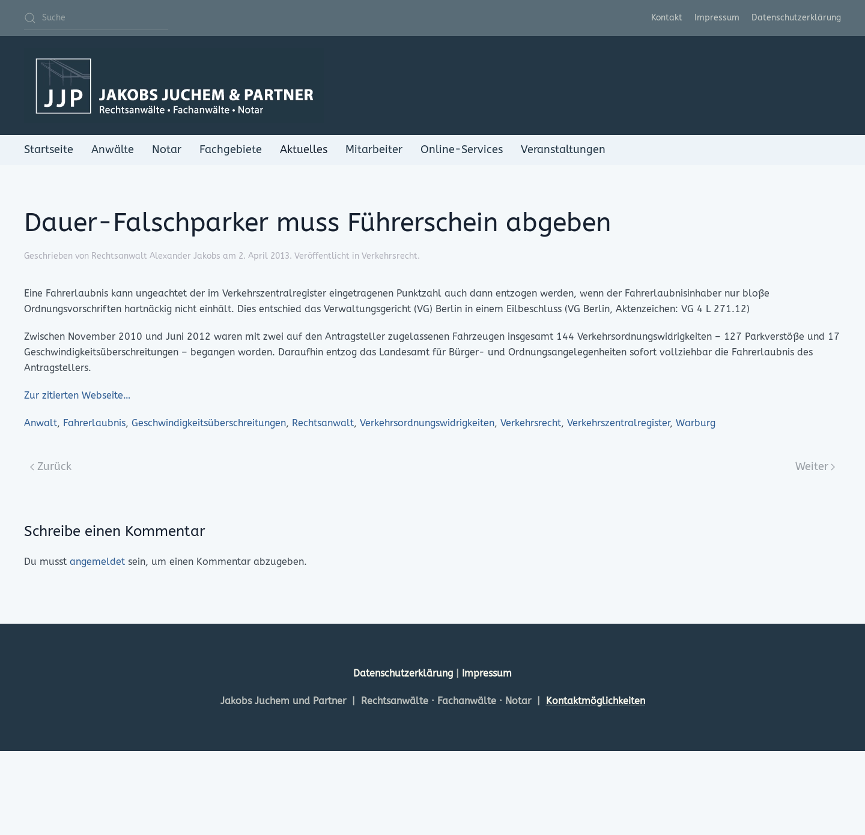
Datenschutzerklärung (796, 18)
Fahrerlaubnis (94, 423)
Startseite (48, 149)
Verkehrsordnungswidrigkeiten (427, 423)
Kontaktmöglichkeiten (595, 701)
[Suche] (96, 18)
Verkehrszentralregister (618, 423)
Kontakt (666, 18)
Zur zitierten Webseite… (77, 395)
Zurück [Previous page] (50, 466)
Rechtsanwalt (323, 423)
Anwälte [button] (112, 149)
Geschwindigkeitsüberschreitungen (209, 423)
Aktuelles (303, 149)
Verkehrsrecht (389, 256)
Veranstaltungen (563, 149)
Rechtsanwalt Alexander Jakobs (155, 256)
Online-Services (461, 149)
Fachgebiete (230, 149)
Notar (166, 149)
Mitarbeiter (373, 149)
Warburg (695, 423)
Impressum (716, 18)
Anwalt (40, 423)
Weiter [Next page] (815, 466)
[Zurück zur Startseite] (174, 85)
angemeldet (97, 561)
